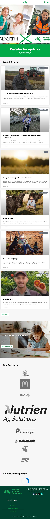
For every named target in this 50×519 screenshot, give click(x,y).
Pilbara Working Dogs (10, 259)
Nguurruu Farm (8, 218)
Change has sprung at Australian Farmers (17, 178)
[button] (1, 24)
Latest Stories (11, 62)
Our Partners (10, 365)
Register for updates (15, 473)
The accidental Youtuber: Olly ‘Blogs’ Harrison (18, 93)
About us (13, 502)
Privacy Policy (13, 511)
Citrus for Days (8, 299)
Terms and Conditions (13, 508)
